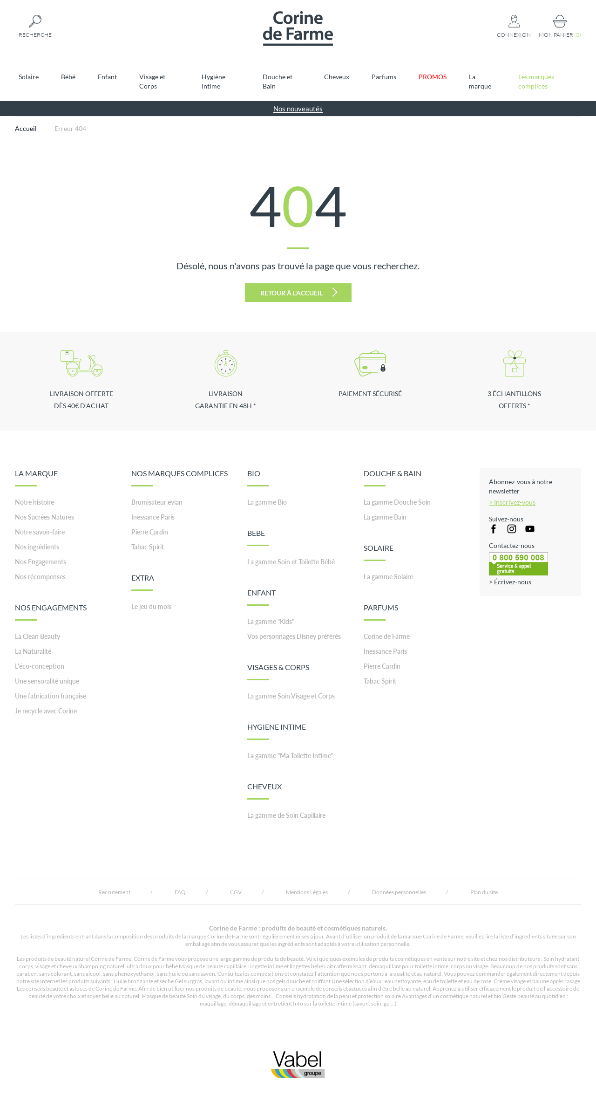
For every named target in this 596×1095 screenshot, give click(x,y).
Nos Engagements (40, 562)
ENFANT (261, 597)
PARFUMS (381, 612)
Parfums (384, 77)
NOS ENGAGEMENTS (51, 612)
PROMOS (433, 77)
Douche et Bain (277, 81)
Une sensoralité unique (47, 681)
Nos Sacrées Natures (44, 517)
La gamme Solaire (388, 577)
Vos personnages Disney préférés (294, 636)
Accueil (26, 128)
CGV (236, 892)
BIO (258, 477)
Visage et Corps (152, 81)
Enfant (107, 77)
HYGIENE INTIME (276, 731)
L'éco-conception (39, 666)
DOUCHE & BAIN (392, 477)
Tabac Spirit (147, 547)
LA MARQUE (36, 477)
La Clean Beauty (37, 636)
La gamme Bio (267, 502)
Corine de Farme (387, 636)
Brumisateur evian (157, 502)
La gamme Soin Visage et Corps (291, 696)
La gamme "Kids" (270, 621)
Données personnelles (399, 892)
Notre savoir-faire (40, 532)
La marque (480, 81)
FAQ (180, 892)
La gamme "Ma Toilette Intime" (290, 756)
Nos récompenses (40, 577)
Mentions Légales (307, 892)
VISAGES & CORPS (278, 671)
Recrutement (114, 892)
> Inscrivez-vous (512, 502)
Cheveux (336, 77)
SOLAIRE (378, 552)
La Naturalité (33, 651)
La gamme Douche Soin (397, 502)
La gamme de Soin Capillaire (286, 815)
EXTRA (142, 582)
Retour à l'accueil (299, 292)
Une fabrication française (50, 696)
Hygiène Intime (213, 81)
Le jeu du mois (151, 606)
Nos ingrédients (37, 547)
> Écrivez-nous (510, 582)
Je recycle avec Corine (46, 711)
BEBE (258, 537)
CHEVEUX (264, 791)
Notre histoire (34, 502)
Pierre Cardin (149, 532)
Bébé (68, 77)
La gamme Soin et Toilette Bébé (291, 562)
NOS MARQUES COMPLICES (179, 477)
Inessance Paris (153, 517)
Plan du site (484, 892)
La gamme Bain (385, 517)
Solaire (29, 77)
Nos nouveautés (298, 108)
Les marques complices (536, 81)
